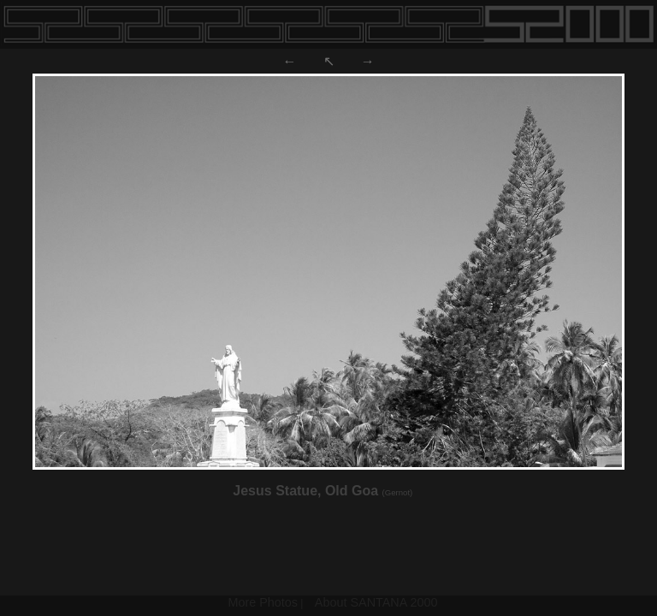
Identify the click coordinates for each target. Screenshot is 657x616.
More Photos (263, 602)
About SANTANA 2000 (376, 602)
